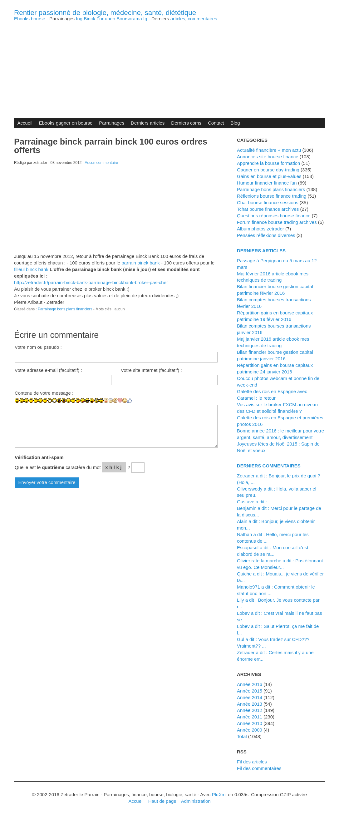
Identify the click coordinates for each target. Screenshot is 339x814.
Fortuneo (105, 18)
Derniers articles (148, 123)
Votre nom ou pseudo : (38, 347)
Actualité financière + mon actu (269, 150)
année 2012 (249, 710)
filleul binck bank (31, 269)
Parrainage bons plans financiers (65, 309)
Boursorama (129, 18)
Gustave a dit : (252, 501)
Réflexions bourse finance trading (271, 196)
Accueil (24, 123)
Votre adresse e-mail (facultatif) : (48, 370)
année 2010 (249, 723)
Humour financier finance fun (267, 182)
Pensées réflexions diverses (266, 235)
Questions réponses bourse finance (274, 215)
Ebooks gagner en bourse (66, 123)
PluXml (219, 794)
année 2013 (249, 704)
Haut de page (162, 801)
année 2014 (249, 697)
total (242, 736)
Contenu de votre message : (44, 393)
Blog (235, 123)
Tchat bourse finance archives (268, 209)
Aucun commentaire (101, 162)
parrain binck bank (140, 262)
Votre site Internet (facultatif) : (151, 370)
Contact (216, 123)
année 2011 (249, 716)
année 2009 (249, 730)
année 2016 (249, 684)
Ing (79, 18)
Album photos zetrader (260, 228)
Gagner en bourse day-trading (268, 169)
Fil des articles (252, 761)
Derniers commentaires (269, 465)
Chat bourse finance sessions (267, 202)
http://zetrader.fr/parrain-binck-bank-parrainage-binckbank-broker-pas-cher (91, 282)
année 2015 (249, 690)
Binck (89, 18)
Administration (196, 801)
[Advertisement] (169, 64)
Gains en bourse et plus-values (269, 176)
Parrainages (111, 123)
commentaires (202, 18)
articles (177, 18)
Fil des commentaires (259, 768)
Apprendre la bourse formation (268, 163)
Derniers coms (186, 123)
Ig (145, 18)
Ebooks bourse (29, 18)
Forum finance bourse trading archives (277, 222)
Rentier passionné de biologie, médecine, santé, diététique (105, 13)
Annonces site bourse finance (267, 156)
